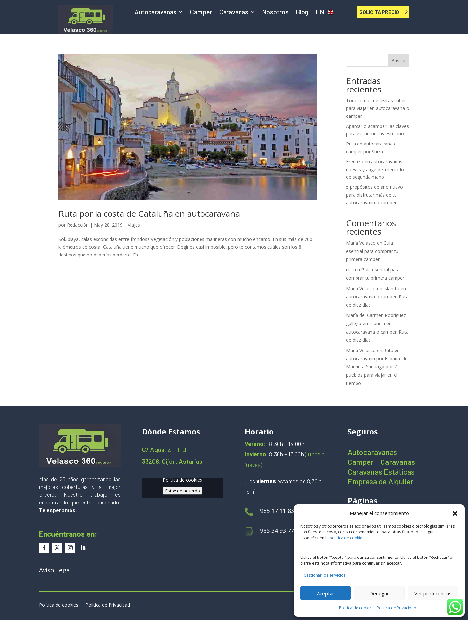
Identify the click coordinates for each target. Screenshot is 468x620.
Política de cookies (356, 608)
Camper (201, 12)
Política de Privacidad (396, 608)
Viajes (134, 225)
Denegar (379, 593)
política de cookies (347, 538)
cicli (350, 270)
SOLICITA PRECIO (379, 12)
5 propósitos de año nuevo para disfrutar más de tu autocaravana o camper (374, 195)
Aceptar (325, 593)
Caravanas (233, 12)
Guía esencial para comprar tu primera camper (372, 251)
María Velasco (361, 243)
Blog (302, 12)
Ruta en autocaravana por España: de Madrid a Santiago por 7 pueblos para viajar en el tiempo (377, 366)
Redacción (78, 225)
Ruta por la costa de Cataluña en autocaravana (149, 213)
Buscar (398, 60)
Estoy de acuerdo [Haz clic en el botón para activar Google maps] (182, 490)
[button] (455, 513)
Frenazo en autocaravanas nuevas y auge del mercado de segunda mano (375, 169)
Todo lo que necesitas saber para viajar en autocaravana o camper (377, 108)
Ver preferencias (433, 593)
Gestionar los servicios (324, 575)
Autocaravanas (155, 12)
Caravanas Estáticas (381, 472)
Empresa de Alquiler (380, 482)
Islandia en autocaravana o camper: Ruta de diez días (377, 296)
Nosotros (275, 12)
